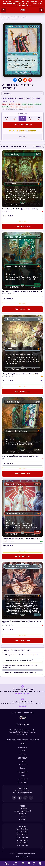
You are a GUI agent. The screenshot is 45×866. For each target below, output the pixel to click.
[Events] (40, 863)
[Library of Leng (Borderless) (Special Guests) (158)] (22, 343)
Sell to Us (22, 131)
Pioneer (11, 104)
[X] (31, 798)
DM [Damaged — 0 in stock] (38, 118)
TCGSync (27, 856)
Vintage (30, 104)
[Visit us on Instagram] (30, 80)
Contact (22, 761)
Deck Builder (22, 782)
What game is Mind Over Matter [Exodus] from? (21, 655)
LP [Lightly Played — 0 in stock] (14, 118)
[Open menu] (3, 10)
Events (22, 751)
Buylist (22, 768)
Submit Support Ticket (22, 693)
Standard (4, 104)
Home (2, 17)
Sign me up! (22, 706)
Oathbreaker (5, 106)
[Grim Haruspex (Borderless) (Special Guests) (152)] (22, 426)
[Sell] (34, 863)
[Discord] (14, 798)
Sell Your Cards (22, 765)
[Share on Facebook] (15, 80)
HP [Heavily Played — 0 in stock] (30, 118)
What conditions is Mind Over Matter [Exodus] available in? (20, 666)
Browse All (38, 146)
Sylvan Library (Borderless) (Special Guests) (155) (20, 209)
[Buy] (29, 863)
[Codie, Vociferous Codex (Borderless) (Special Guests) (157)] (22, 591)
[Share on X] (20, 80)
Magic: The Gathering (9, 98)
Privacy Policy (10, 739)
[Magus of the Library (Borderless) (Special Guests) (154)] (22, 261)
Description (22, 94)
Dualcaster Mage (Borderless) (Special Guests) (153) (21, 538)
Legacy (24, 104)
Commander (38, 104)
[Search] (41, 10)
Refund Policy (34, 739)
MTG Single (36, 98)
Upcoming (22, 754)
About (22, 776)
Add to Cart (22, 125)
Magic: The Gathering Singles (16, 17)
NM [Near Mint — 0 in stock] (6, 118)
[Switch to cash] (23, 863)
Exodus (21, 98)
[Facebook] (19, 798)
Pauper (25, 106)
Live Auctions (22, 779)
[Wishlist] (15, 863)
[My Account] (7, 863)
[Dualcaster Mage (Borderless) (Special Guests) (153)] (22, 508)
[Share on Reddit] (25, 80)
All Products (22, 747)
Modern (18, 104)
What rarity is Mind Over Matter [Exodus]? (19, 660)
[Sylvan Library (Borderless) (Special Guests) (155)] (22, 178)
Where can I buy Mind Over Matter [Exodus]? (20, 672)
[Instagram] (25, 798)
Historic (18, 106)
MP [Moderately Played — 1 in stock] (22, 118)
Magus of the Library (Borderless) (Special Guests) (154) (22, 291)
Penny (30, 106)
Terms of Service (22, 739)
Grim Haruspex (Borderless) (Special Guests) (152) (20, 456)
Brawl (12, 106)
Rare (28, 98)
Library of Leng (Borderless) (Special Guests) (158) (20, 374)
